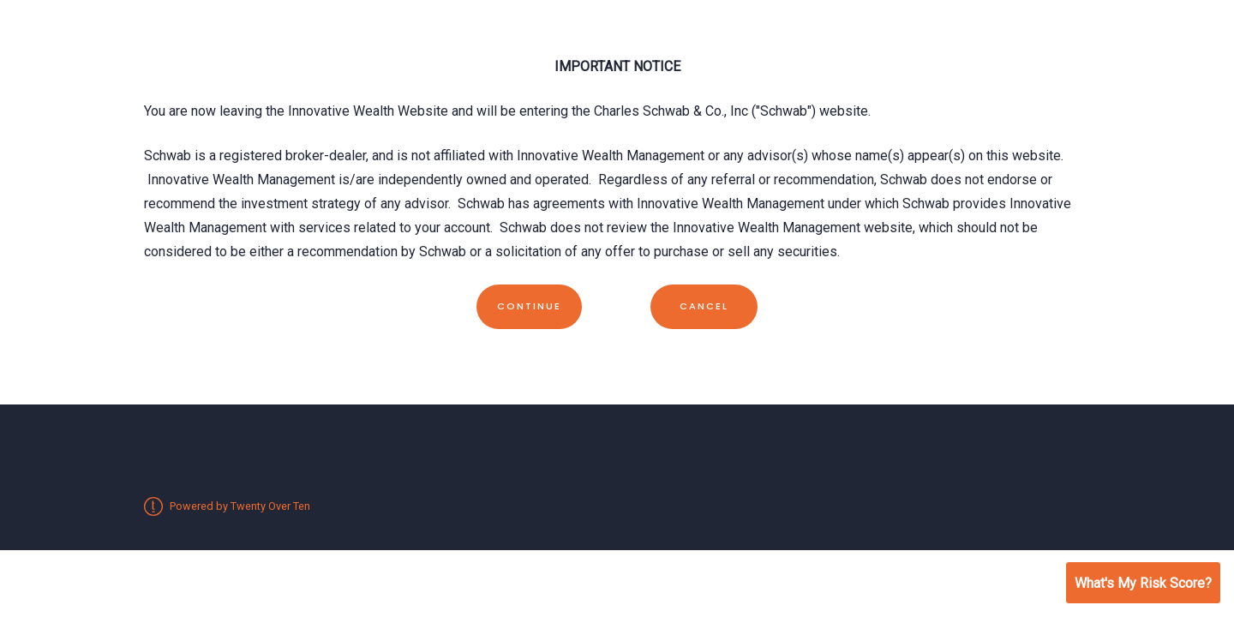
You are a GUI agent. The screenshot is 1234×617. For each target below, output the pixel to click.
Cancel (704, 306)
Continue (529, 306)
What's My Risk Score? (1143, 583)
